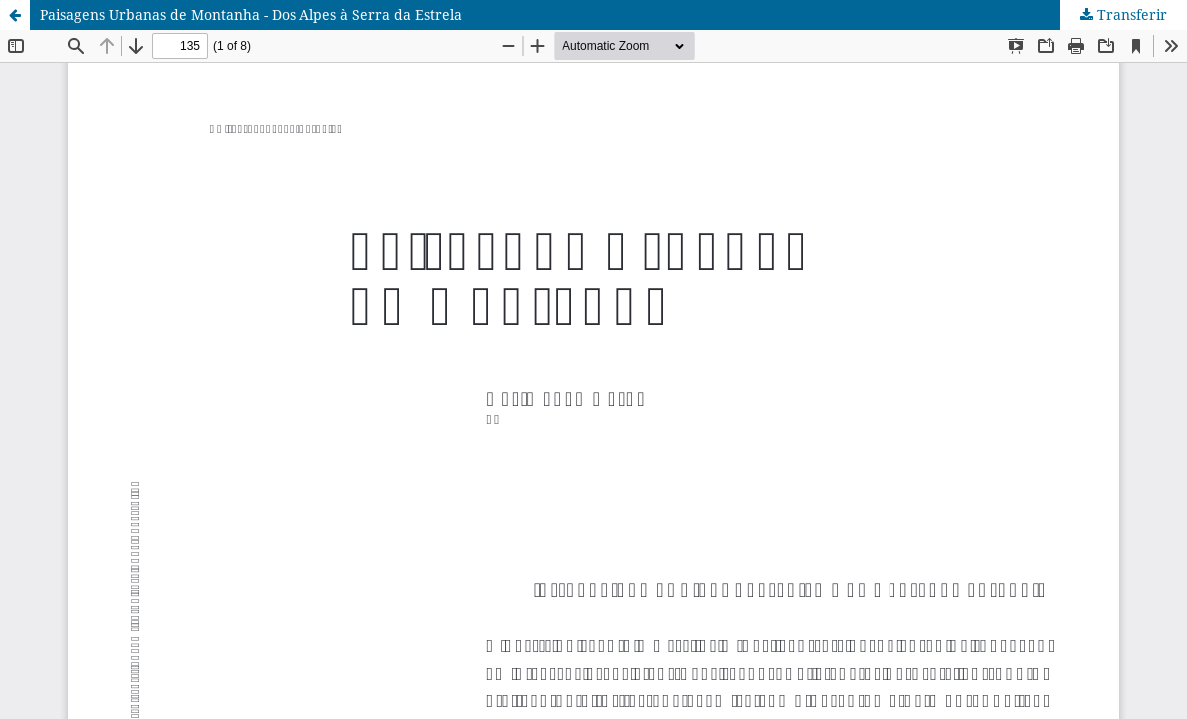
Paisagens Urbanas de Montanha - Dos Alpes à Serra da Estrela (251, 14)
